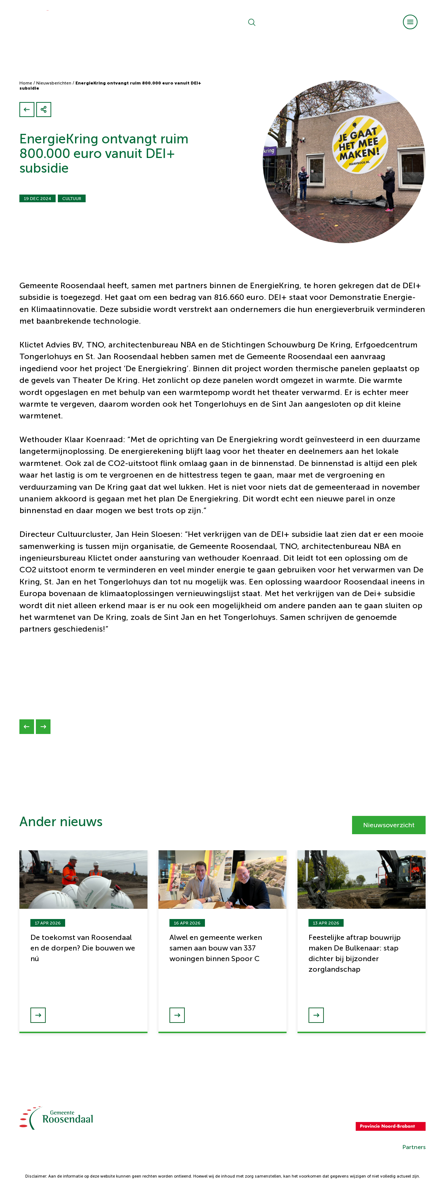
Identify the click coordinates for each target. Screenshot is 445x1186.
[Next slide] (43, 726)
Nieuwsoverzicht (389, 825)
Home (25, 83)
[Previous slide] (26, 726)
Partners (414, 1147)
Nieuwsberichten (53, 83)
